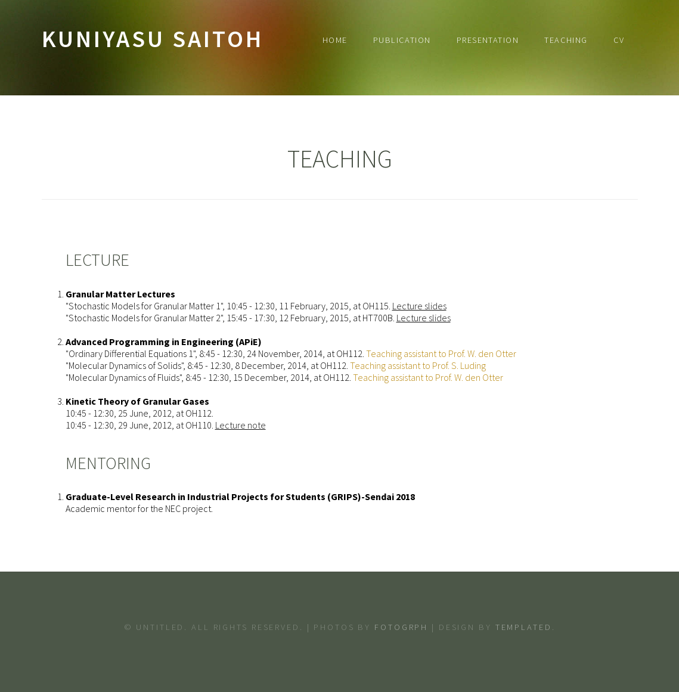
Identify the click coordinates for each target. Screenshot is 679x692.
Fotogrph (401, 627)
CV (619, 40)
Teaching (566, 40)
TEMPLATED (523, 627)
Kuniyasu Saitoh (152, 39)
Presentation (488, 40)
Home (335, 40)
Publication (402, 40)
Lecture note (240, 425)
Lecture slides (419, 306)
